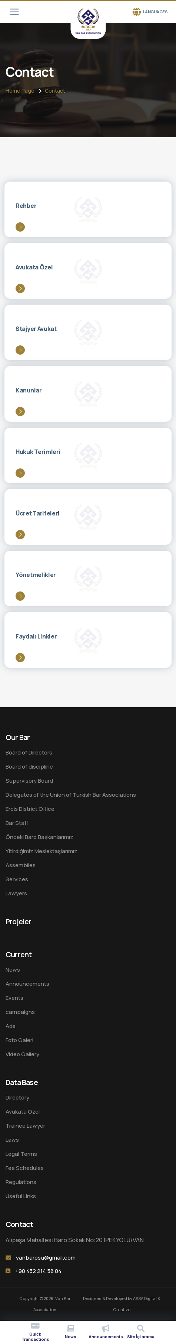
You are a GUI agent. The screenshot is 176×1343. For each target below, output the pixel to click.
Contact (55, 90)
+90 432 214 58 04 (38, 1271)
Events (14, 998)
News (13, 970)
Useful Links (21, 1196)
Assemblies (21, 865)
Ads (11, 1026)
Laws (12, 1140)
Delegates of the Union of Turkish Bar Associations (71, 795)
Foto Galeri (19, 1040)
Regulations (21, 1182)
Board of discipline (29, 766)
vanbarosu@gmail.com (46, 1257)
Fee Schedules (25, 1168)
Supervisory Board (29, 781)
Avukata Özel (23, 1111)
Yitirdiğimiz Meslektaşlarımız (41, 851)
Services (17, 879)
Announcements (27, 984)
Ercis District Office (30, 809)
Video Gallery (22, 1054)
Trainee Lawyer (25, 1126)
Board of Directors (29, 752)
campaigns (20, 1012)
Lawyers (16, 893)
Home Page (20, 90)
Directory (17, 1097)
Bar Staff (17, 823)
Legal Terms (21, 1154)
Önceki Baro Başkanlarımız (39, 837)
